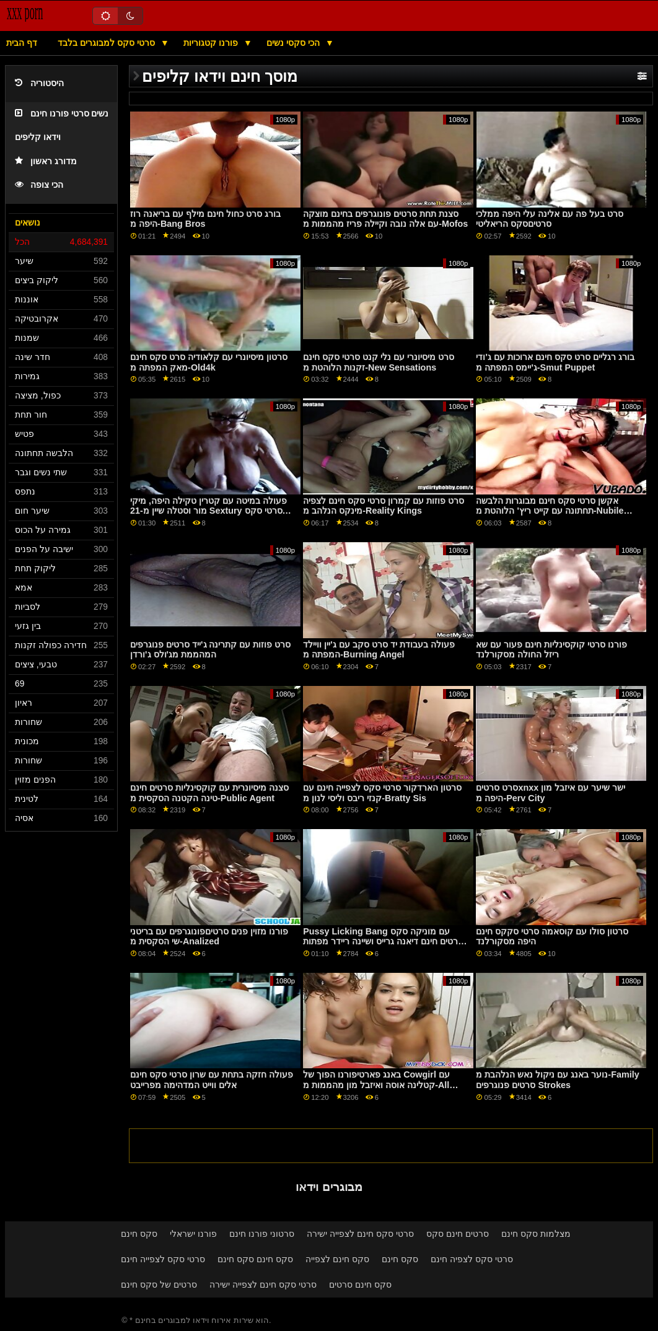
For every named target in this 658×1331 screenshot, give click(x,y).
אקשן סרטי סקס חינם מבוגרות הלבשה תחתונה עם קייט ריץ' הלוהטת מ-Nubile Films (549, 511)
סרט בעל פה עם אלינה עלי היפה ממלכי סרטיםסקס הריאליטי (549, 219)
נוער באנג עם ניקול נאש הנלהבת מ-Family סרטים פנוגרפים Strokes (557, 1080)
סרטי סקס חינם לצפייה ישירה (360, 1234)
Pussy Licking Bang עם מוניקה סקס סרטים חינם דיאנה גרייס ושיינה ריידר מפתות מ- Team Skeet (383, 941)
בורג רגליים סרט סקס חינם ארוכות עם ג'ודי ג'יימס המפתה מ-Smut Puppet (555, 362)
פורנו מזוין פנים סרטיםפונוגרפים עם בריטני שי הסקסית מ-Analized (209, 936)
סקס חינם (139, 1234)
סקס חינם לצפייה (337, 1259)
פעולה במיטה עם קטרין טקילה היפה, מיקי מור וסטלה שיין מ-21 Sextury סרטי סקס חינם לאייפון (208, 511)
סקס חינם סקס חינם (255, 1259)
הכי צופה (39, 185)
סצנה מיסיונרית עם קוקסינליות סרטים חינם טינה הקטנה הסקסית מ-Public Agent (209, 793)
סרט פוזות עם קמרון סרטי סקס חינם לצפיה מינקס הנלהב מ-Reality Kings (383, 506)
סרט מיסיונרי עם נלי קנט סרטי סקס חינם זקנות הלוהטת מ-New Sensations (378, 362)
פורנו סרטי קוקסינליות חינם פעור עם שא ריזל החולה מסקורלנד (551, 649)
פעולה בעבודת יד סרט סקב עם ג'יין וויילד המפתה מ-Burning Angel (378, 649)
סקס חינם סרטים (360, 1284)
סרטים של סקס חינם (159, 1284)
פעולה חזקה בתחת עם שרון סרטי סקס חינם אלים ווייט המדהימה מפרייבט (211, 1080)
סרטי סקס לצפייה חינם (163, 1259)
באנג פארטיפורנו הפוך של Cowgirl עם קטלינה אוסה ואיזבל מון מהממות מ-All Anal (376, 1085)
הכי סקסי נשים (294, 43)
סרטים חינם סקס (457, 1234)
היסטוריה (39, 83)
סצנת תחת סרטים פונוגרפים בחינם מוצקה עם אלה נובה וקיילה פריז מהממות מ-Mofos (385, 219)
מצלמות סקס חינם (536, 1234)
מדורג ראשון (46, 161)
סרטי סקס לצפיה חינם (472, 1259)
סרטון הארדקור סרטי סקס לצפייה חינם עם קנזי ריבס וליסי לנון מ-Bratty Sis (382, 793)
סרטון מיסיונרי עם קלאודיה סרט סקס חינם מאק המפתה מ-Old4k (208, 362)
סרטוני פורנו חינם (261, 1234)
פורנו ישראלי (193, 1234)
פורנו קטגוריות (211, 43)
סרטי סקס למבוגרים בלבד (107, 43)
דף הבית (21, 43)
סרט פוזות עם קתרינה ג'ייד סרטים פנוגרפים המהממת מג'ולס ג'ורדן (210, 649)
